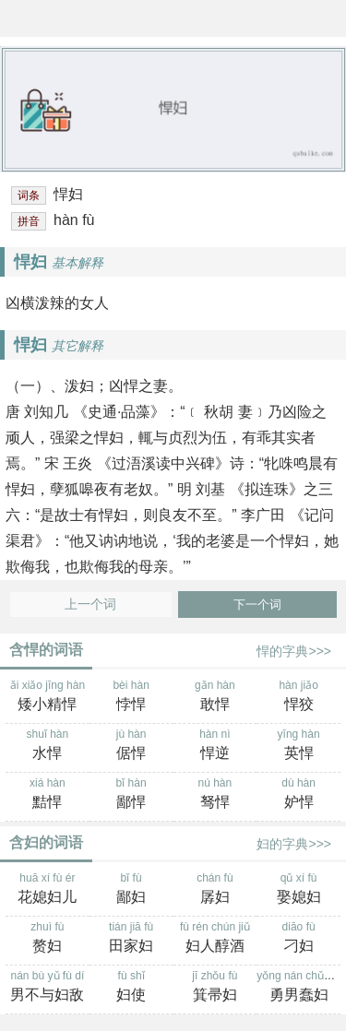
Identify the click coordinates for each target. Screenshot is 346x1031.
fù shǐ (131, 987)
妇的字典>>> (294, 843)
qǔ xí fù (298, 889)
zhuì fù (47, 938)
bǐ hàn (131, 794)
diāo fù (298, 938)
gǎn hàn (215, 697)
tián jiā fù (131, 938)
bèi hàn (131, 697)
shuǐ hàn (47, 746)
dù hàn (298, 794)
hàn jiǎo (298, 697)
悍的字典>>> (294, 651)
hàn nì (215, 746)
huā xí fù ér (47, 889)
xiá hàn (47, 794)
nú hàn (215, 794)
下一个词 (257, 604)
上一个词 (90, 604)
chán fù (215, 889)
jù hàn (131, 746)
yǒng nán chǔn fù (299, 987)
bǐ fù (131, 889)
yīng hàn (298, 746)
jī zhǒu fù (215, 987)
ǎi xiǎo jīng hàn (47, 697)
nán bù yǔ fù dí (47, 987)
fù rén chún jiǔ (215, 938)
